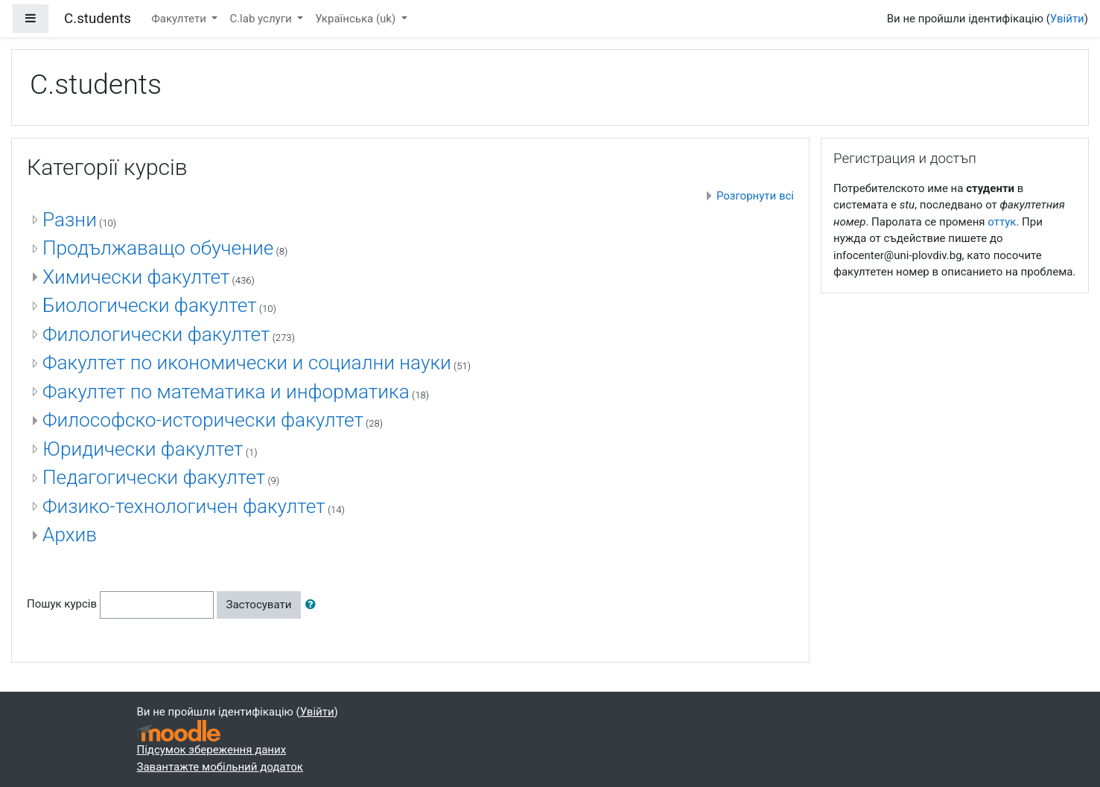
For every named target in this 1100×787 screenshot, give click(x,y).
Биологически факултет (149, 305)
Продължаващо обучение (157, 248)
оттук (1002, 222)
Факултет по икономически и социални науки (246, 362)
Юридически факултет (143, 449)
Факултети (180, 18)
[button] (313, 605)
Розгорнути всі (755, 196)
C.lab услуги (261, 18)
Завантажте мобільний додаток (220, 767)
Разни (69, 219)
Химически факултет (135, 277)
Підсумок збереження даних (212, 749)
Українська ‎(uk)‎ (356, 18)
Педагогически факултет (153, 477)
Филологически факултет (156, 334)
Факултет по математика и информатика (226, 391)
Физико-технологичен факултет (183, 506)
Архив (69, 534)
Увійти (1067, 18)
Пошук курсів (62, 604)
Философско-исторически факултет (202, 420)
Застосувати (259, 604)
